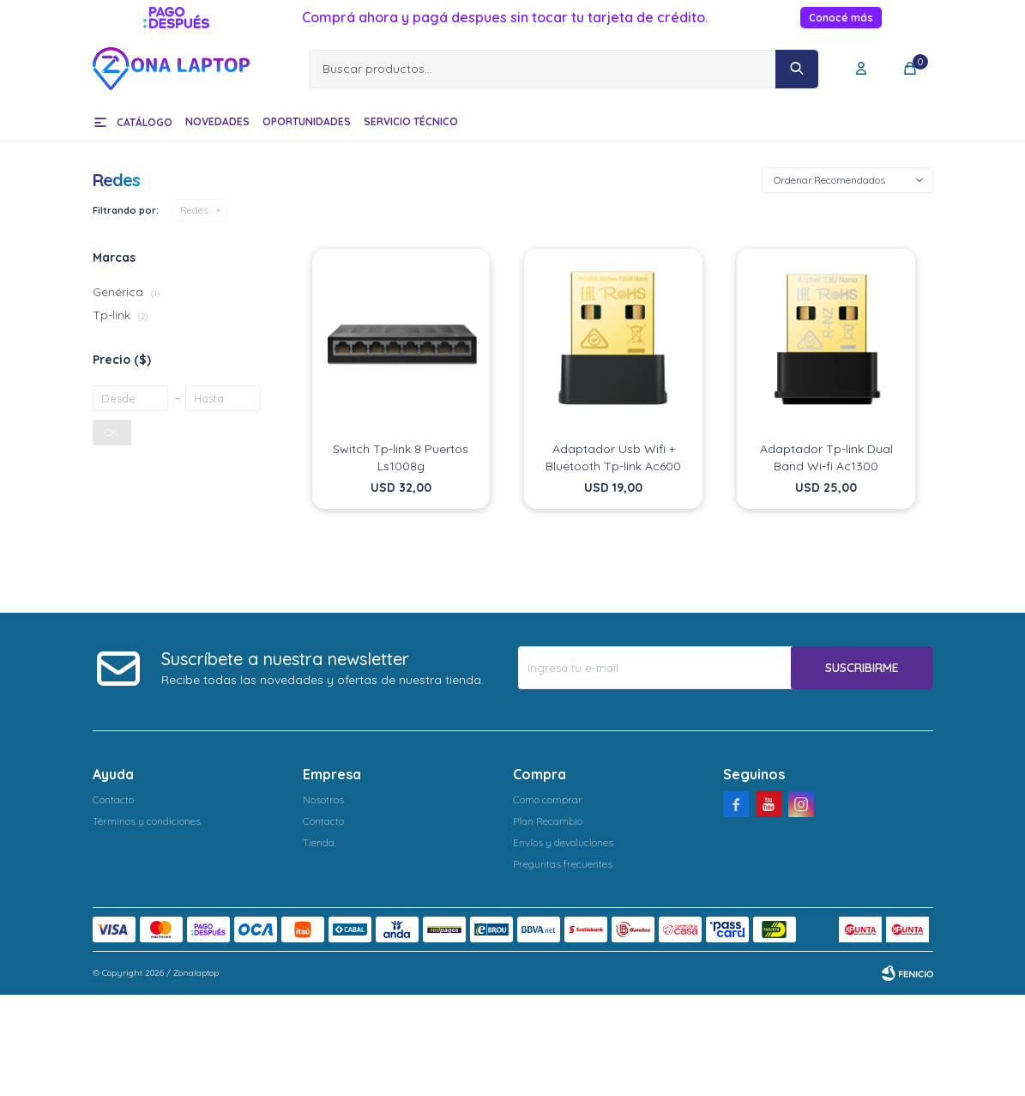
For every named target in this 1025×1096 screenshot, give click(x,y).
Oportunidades (306, 121)
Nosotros (323, 799)
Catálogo (144, 122)
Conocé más (841, 17)
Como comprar (547, 799)
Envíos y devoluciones (563, 842)
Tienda (319, 842)
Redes (194, 210)
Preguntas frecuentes (562, 863)
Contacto (113, 799)
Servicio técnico (411, 121)
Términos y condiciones (147, 820)
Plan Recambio (547, 820)
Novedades (217, 121)
